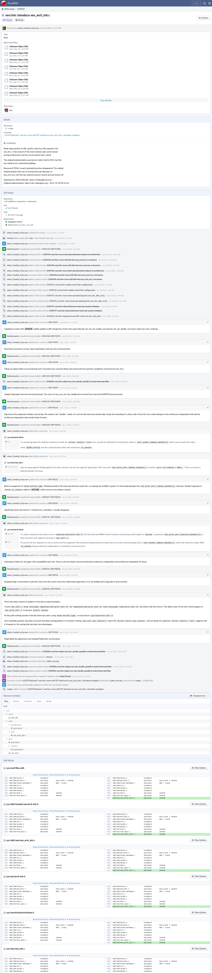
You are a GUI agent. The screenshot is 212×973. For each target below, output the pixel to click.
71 (7, 442)
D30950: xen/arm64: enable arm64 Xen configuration (70, 284)
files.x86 (14, 714)
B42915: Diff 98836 (52, 566)
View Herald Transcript (44, 238)
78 (7, 540)
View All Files (106, 100)
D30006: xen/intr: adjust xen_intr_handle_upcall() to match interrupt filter (78, 381)
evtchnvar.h (18, 745)
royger (11, 128)
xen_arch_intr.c (19, 731)
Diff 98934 (53, 572)
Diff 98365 (53, 501)
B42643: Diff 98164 (52, 424)
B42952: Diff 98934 (52, 586)
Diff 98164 (53, 407)
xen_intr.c (15, 749)
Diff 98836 (53, 552)
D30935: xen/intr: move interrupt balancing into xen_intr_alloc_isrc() (76, 295)
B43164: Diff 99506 (52, 642)
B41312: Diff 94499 (52, 356)
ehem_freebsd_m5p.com (28, 28)
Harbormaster (13, 249)
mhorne (49, 653)
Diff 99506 (53, 628)
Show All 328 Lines (57, 771)
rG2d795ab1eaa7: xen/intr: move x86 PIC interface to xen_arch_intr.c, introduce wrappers (42, 135)
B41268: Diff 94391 (52, 336)
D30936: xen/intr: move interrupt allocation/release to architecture (71, 254)
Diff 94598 (53, 362)
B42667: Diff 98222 (52, 495)
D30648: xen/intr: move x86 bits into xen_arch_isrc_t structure (70, 260)
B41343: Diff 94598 (52, 376)
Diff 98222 (53, 478)
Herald (10, 238)
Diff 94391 (53, 322)
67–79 (9, 532)
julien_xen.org (53, 657)
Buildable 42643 (15, 221)
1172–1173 (11, 466)
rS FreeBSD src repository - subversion (20, 201)
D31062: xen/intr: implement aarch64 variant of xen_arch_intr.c (74, 316)
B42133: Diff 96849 (52, 401)
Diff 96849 (53, 387)
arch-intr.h (17, 724)
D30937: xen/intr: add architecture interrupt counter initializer (73, 306)
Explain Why (148, 676)
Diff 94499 (53, 342)
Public (21, 20)
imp (10, 110)
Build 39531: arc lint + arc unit (20, 225)
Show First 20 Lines (40, 771)
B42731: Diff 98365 (52, 515)
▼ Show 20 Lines (73, 771)
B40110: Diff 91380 (52, 249)
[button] (209, 3)
